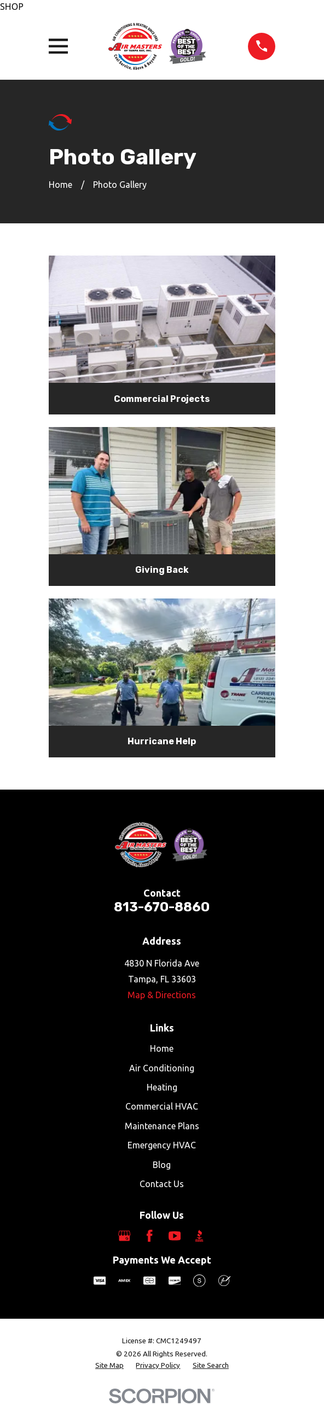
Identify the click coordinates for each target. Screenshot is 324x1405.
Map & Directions (162, 995)
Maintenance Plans (162, 1126)
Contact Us (162, 1184)
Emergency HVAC (162, 1145)
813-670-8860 (162, 907)
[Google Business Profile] (124, 1236)
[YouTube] (175, 1236)
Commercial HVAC (161, 1106)
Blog (162, 1165)
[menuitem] (109, 1366)
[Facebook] (149, 1236)
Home (161, 1048)
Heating (162, 1087)
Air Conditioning (161, 1068)
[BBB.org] (199, 1236)
